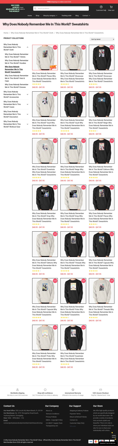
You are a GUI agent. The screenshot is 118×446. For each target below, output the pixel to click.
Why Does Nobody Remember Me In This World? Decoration (12, 114)
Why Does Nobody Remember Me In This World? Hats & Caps (16, 78)
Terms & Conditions (52, 414)
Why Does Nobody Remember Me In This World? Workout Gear (12, 124)
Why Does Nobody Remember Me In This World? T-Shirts (16, 55)
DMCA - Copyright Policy (54, 420)
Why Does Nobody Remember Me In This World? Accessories (12, 94)
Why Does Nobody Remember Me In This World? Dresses (16, 85)
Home (6, 33)
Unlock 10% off (114, 436)
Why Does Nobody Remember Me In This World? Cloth (32, 33)
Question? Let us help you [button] (107, 443)
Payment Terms (75, 414)
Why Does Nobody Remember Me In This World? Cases (12, 104)
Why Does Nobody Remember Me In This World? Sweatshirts (80, 33)
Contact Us (73, 420)
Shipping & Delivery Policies (79, 411)
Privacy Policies (51, 417)
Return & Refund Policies (78, 417)
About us (49, 411)
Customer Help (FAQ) (77, 423)
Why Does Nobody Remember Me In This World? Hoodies (16, 61)
